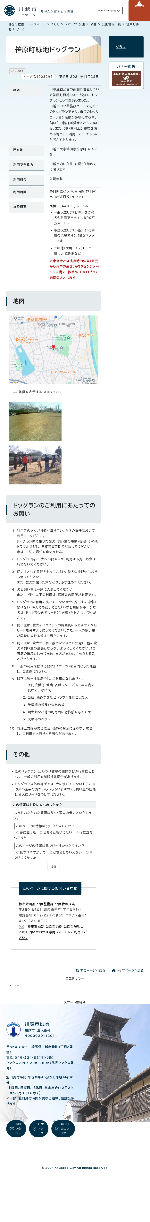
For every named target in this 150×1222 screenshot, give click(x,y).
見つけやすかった (33, 853)
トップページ (37, 24)
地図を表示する (41, 393)
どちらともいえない (57, 833)
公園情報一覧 (111, 24)
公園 (93, 24)
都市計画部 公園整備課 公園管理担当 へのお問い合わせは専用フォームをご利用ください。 (53, 932)
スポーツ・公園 (75, 24)
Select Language (101, 10)
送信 (53, 867)
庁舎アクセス (41, 1136)
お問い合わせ (18, 1136)
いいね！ (23, 72)
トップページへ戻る (130, 970)
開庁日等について (65, 1132)
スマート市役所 (75, 1003)
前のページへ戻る (92, 970)
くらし (55, 24)
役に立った (28, 833)
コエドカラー (75, 979)
